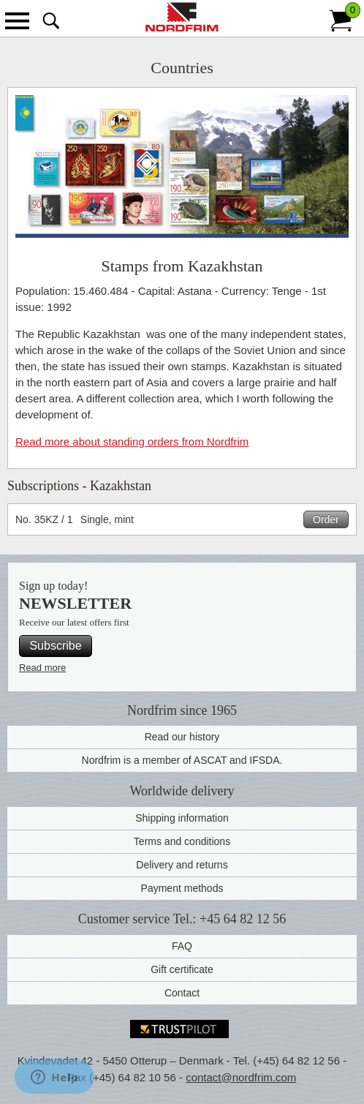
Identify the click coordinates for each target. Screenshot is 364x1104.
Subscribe (55, 645)
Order (326, 519)
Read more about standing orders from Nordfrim (132, 441)
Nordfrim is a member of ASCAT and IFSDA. (182, 760)
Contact (182, 993)
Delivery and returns (181, 865)
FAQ (182, 946)
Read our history (182, 737)
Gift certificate (182, 969)
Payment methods (182, 888)
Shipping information (182, 818)
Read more (42, 667)
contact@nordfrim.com (241, 1077)
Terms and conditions (182, 841)
